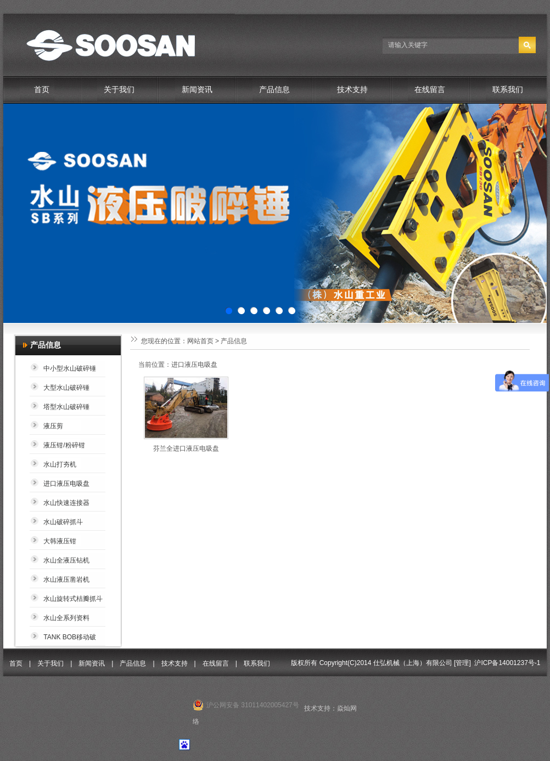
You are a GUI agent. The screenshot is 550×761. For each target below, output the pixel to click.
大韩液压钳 (59, 541)
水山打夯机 (59, 464)
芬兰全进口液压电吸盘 (186, 448)
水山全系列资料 (66, 618)
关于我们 (119, 90)
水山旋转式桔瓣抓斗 (73, 599)
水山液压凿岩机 (66, 579)
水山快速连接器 (66, 503)
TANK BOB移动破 (69, 637)
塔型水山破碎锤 (66, 407)
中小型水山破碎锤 (69, 368)
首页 (41, 90)
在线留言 (429, 90)
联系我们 (507, 90)
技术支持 (352, 90)
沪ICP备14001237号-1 (507, 663)
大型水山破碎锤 (66, 387)
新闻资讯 (197, 90)
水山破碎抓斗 (63, 522)
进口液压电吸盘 (66, 483)
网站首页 (200, 341)
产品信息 (274, 90)
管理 (462, 663)
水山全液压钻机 (66, 560)
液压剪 (53, 426)
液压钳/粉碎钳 (64, 445)
